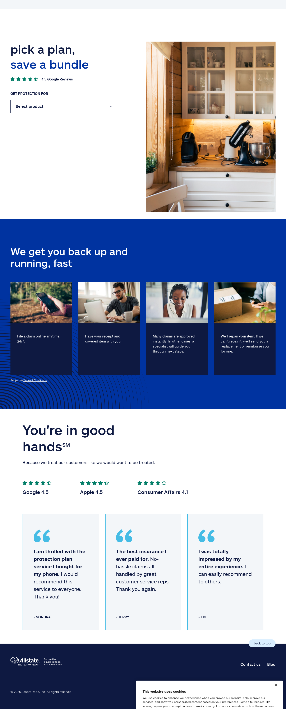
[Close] (276, 693)
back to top (262, 643)
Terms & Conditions (35, 380)
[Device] (63, 106)
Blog (271, 664)
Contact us (250, 664)
